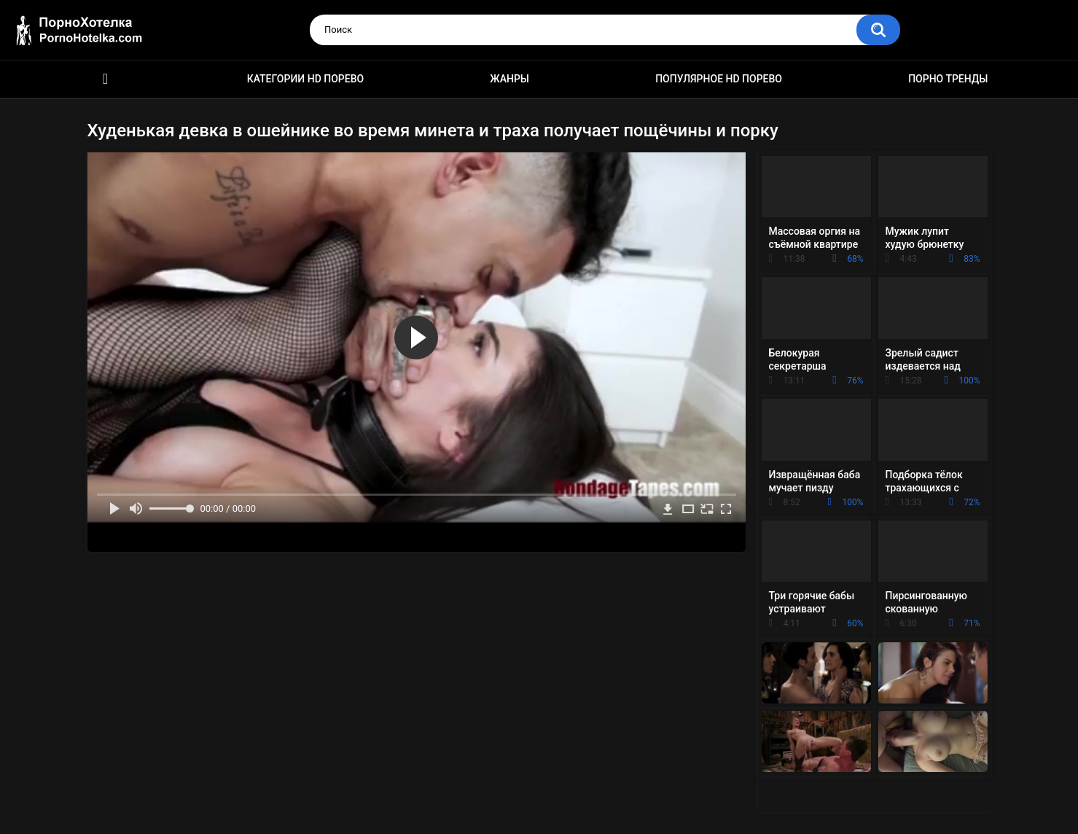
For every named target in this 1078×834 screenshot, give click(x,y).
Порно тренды (948, 79)
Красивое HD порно (105, 79)
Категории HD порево (305, 79)
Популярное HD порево (718, 79)
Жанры (509, 79)
